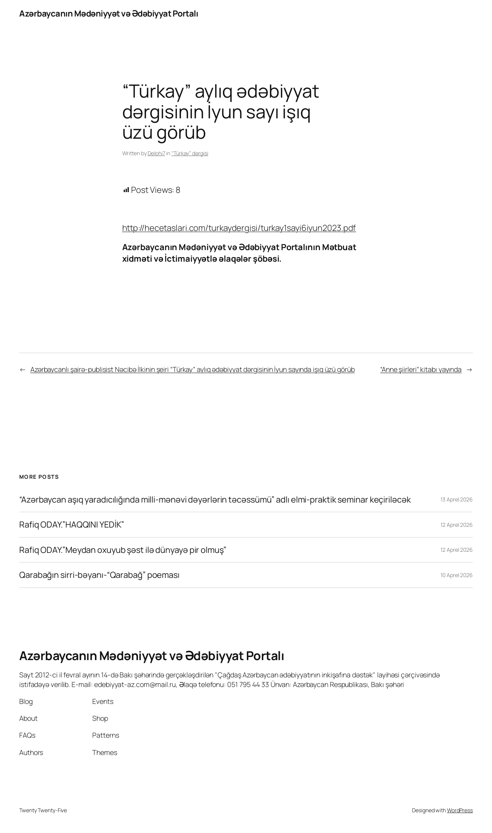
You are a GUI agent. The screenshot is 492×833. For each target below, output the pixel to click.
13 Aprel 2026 (456, 499)
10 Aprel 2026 (456, 575)
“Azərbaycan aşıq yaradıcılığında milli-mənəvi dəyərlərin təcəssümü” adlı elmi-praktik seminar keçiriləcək (215, 499)
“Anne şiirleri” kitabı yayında (421, 369)
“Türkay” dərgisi (189, 153)
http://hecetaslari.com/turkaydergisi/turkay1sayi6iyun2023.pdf (239, 228)
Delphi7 (156, 153)
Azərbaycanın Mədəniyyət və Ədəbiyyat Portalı (108, 13)
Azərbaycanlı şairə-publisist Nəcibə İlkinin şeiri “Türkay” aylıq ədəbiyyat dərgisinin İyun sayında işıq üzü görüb (192, 369)
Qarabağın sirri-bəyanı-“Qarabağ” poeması (99, 574)
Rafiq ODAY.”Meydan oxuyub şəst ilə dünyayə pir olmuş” (122, 549)
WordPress (460, 810)
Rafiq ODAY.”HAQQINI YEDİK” (71, 524)
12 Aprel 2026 (456, 524)
